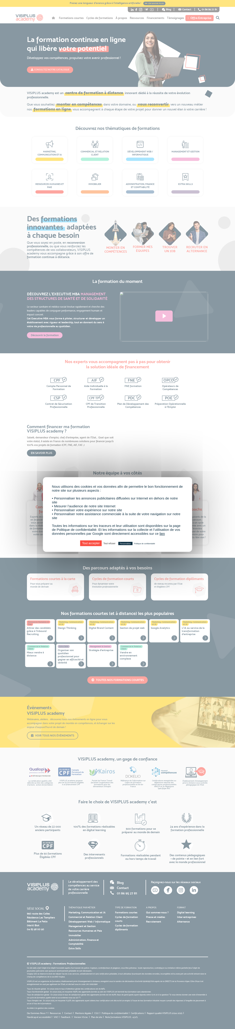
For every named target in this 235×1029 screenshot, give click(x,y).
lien (162, 533)
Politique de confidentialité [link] (144, 544)
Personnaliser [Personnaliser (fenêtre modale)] (125, 544)
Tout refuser (109, 543)
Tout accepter (91, 543)
